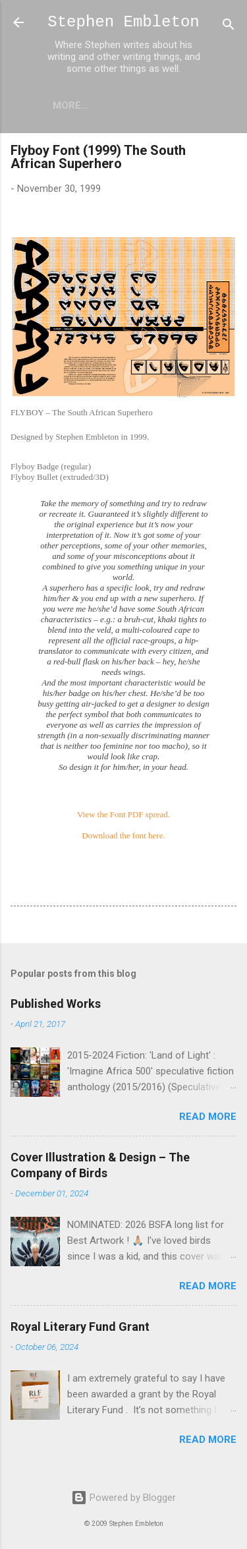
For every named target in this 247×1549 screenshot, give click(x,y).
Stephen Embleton (123, 22)
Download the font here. (123, 835)
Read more (207, 1117)
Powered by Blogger (123, 1498)
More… (71, 105)
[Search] (228, 27)
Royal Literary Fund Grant (80, 1326)
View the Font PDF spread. (123, 814)
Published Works (56, 1003)
